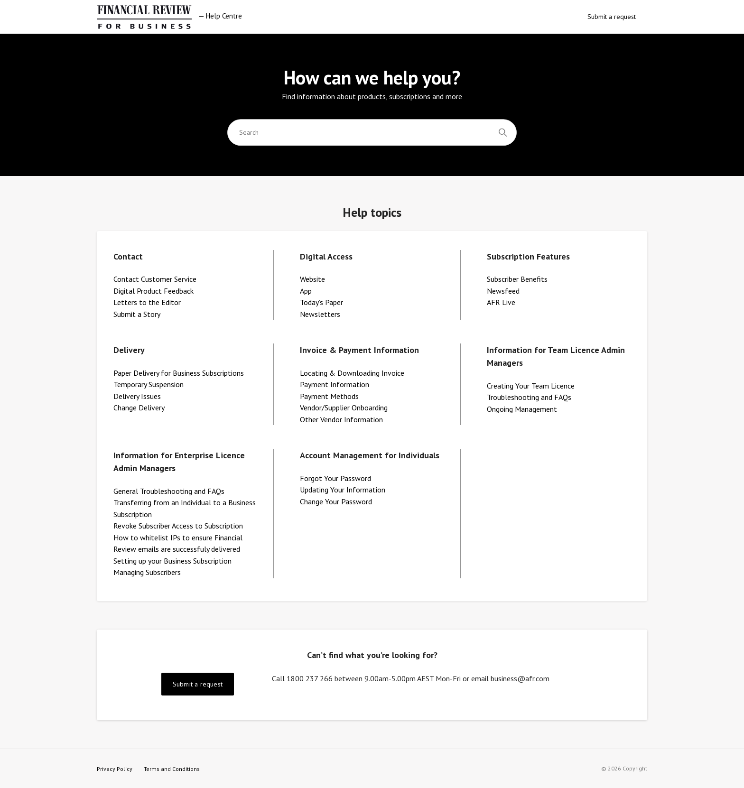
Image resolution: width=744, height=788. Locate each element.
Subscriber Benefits (517, 279)
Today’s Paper (321, 302)
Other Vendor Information (341, 419)
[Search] (372, 132)
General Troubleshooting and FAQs (168, 491)
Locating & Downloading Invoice (352, 373)
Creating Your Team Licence (531, 385)
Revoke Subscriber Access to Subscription (178, 525)
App (306, 291)
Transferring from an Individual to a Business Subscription (184, 508)
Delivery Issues (137, 396)
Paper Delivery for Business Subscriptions (178, 373)
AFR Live (501, 302)
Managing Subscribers (147, 572)
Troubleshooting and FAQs (529, 397)
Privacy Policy (114, 768)
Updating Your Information (342, 489)
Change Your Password (336, 501)
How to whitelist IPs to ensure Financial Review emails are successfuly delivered (177, 543)
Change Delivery (139, 407)
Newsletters (320, 314)
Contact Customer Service (154, 279)
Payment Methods (329, 396)
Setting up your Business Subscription (172, 561)
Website (312, 279)
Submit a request (611, 16)
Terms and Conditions (172, 768)
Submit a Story (136, 314)
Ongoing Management (522, 409)
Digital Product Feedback (153, 291)
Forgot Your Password (335, 478)
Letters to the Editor (147, 302)
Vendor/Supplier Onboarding (344, 407)
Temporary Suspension (148, 384)
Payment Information (334, 384)
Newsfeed (503, 291)
